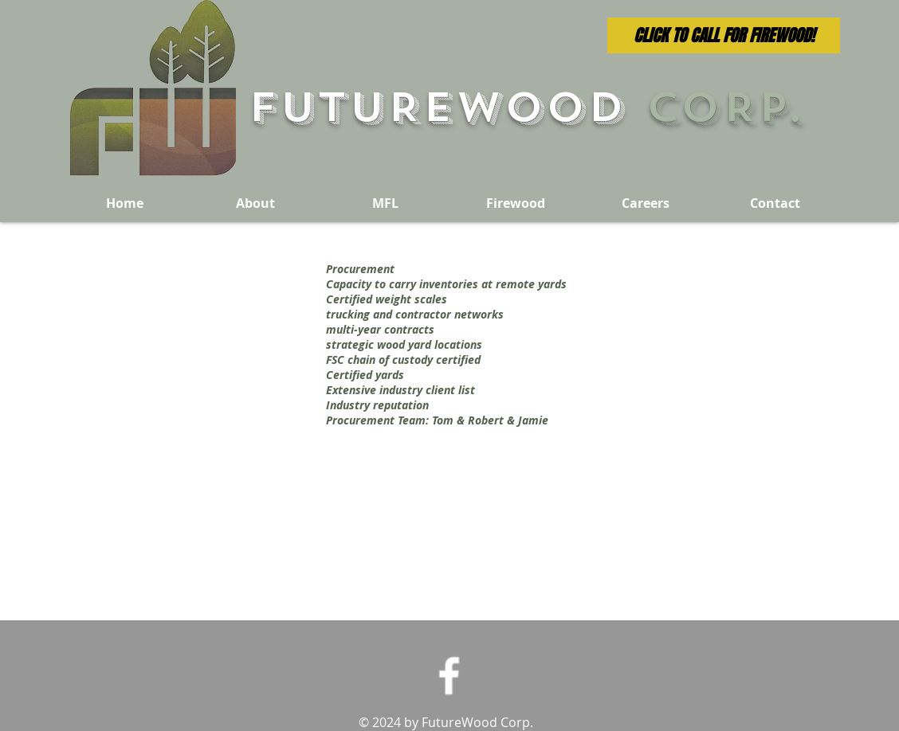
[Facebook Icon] (449, 676)
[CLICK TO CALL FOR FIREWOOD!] (723, 35)
